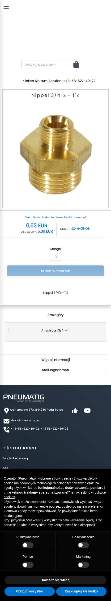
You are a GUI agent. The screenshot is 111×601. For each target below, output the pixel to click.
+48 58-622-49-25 (54, 429)
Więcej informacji (55, 359)
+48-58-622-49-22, (25, 429)
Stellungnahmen (55, 370)
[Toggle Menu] (6, 6)
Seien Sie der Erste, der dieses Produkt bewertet (55, 217)
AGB (5, 468)
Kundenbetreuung (15, 458)
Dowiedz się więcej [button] (55, 580)
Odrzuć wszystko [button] (29, 591)
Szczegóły (55, 315)
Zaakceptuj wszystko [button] (81, 591)
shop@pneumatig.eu (25, 420)
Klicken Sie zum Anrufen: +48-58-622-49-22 (59, 80)
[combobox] (47, 64)
